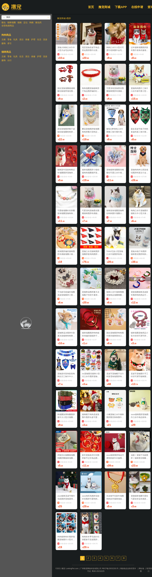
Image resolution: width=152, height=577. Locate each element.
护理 (33, 39)
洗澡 (45, 39)
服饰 (3, 43)
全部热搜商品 (7, 25)
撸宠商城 (104, 7)
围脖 (69, 18)
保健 (27, 39)
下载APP (121, 7)
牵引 (9, 43)
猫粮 (20, 22)
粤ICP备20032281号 (110, 568)
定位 (25, 22)
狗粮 (31, 22)
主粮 (3, 39)
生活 (39, 39)
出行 (9, 60)
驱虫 (3, 22)
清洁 (21, 39)
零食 (9, 39)
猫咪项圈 (11, 22)
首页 (91, 7)
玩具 (15, 39)
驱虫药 (38, 22)
